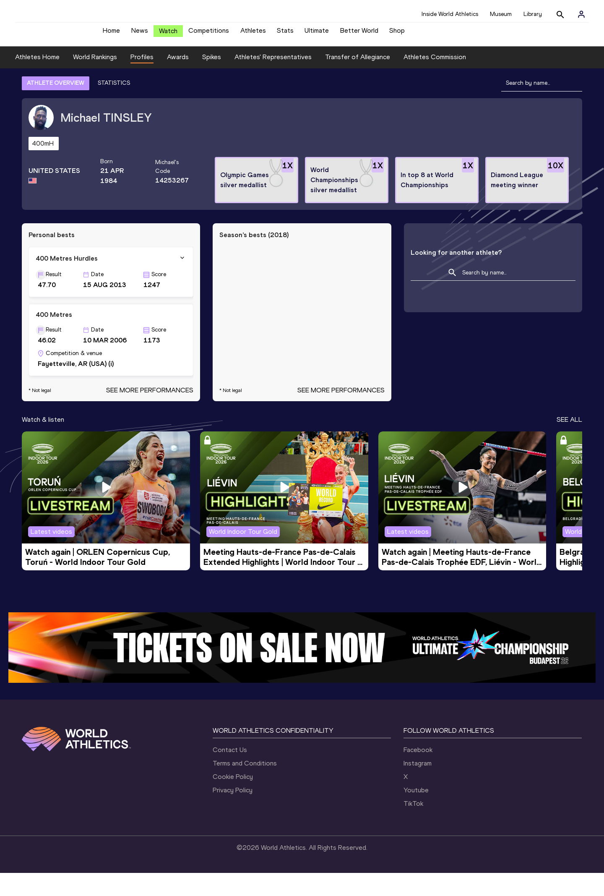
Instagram (418, 786)
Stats (285, 34)
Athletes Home (37, 80)
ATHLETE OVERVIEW (55, 106)
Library (532, 14)
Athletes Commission (435, 80)
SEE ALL (569, 443)
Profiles (142, 80)
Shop (397, 34)
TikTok (413, 827)
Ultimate (317, 34)
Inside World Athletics (450, 14)
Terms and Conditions (245, 786)
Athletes (253, 34)
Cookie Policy (233, 800)
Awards (178, 80)
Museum (501, 14)
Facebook (418, 773)
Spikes (211, 80)
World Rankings (95, 80)
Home (111, 34)
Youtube (416, 813)
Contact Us (230, 773)
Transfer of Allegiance (357, 80)
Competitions (208, 34)
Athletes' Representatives (273, 80)
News (139, 34)
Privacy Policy (233, 813)
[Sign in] (581, 14)
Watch (168, 34)
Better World (359, 34)
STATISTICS (114, 106)
